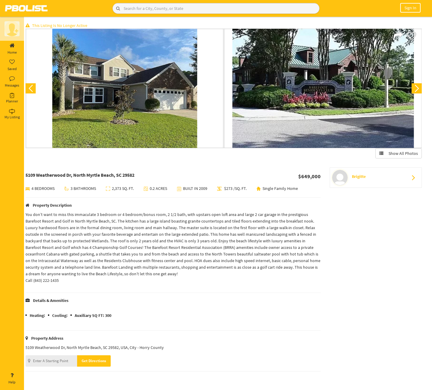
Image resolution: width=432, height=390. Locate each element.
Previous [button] (33, 89)
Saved (12, 65)
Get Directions (97, 361)
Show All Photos (398, 153)
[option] (126, 89)
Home (12, 49)
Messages (12, 81)
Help (12, 378)
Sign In (410, 7)
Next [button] (416, 89)
